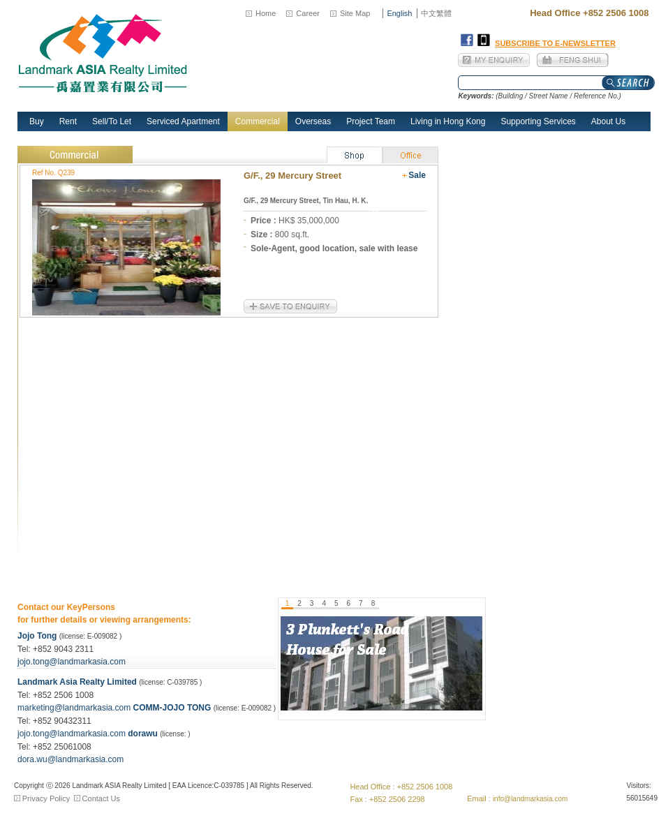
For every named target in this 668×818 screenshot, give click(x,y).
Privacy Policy (46, 798)
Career (308, 13)
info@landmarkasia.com (530, 799)
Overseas (313, 121)
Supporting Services (537, 121)
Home (265, 13)
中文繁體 (436, 13)
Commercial (257, 121)
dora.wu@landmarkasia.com (70, 759)
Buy (36, 121)
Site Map (355, 13)
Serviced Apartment (183, 121)
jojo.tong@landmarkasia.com (71, 662)
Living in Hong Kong (447, 121)
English (399, 13)
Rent (68, 121)
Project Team (370, 121)
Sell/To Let (111, 121)
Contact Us (101, 798)
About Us (608, 121)
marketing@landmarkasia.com (75, 708)
